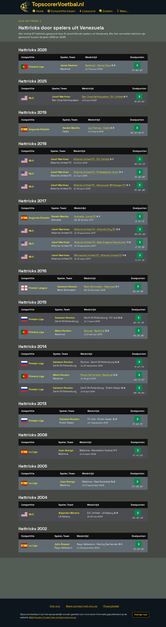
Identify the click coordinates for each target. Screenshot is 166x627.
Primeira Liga (36, 66)
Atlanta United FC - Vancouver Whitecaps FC (100, 185)
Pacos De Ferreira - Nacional (96, 374)
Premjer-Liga (36, 319)
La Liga (33, 451)
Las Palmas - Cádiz (98, 127)
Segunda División (39, 129)
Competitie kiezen (61, 11)
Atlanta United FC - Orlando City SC (94, 229)
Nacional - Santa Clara (98, 65)
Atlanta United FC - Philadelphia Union (96, 172)
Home (38, 11)
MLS (31, 98)
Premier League (38, 287)
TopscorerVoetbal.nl (58, 4)
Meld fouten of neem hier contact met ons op (52, 617)
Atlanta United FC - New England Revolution (100, 242)
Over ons (55, 606)
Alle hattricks (28, 21)
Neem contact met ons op (81, 606)
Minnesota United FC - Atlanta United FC (98, 255)
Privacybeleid (111, 606)
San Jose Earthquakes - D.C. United (102, 96)
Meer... (122, 11)
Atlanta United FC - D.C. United (91, 159)
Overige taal (140, 614)
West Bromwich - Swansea (99, 286)
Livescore (87, 11)
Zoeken (105, 11)
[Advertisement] (83, 578)
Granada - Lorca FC (85, 216)
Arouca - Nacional (94, 330)
